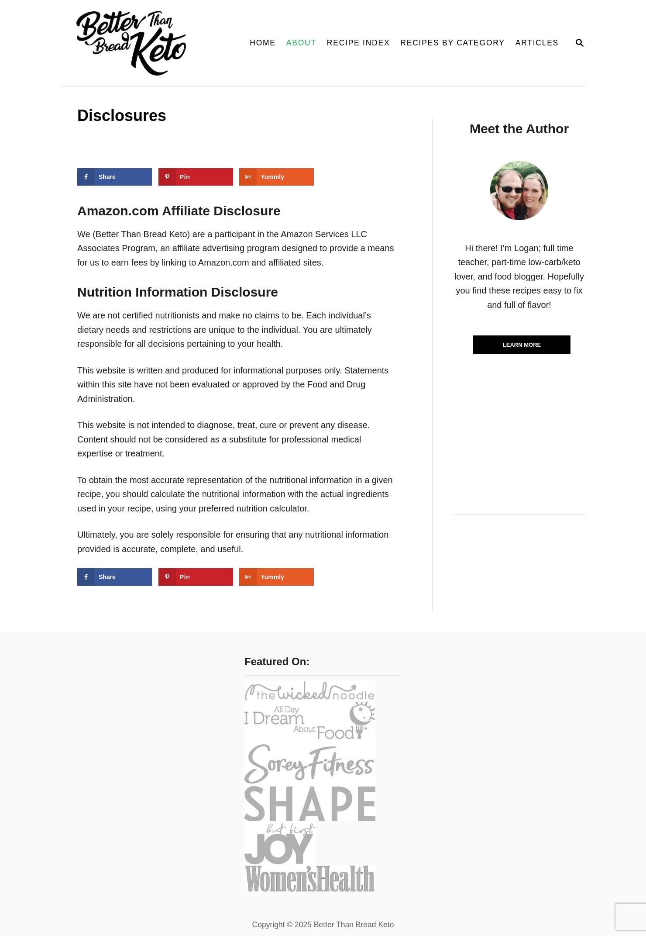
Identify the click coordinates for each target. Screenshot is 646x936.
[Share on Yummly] (276, 177)
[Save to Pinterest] (195, 177)
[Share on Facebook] (114, 177)
